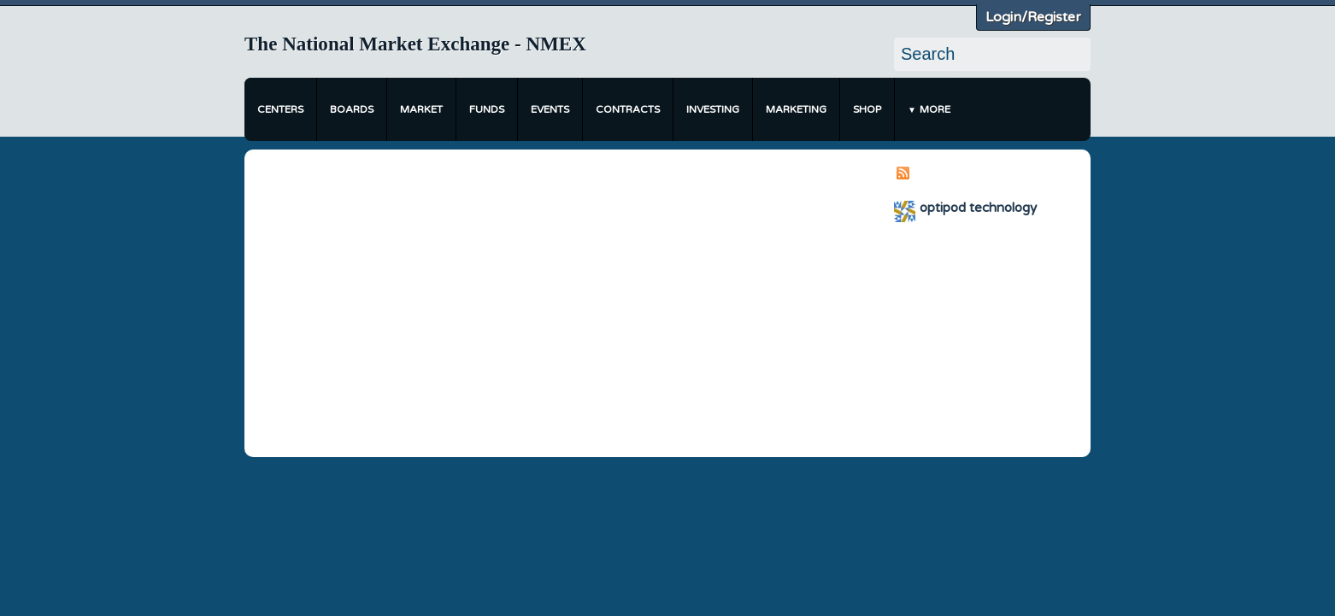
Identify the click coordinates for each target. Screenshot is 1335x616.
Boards (351, 109)
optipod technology (978, 207)
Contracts (628, 109)
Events (550, 109)
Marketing (796, 109)
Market (421, 109)
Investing (712, 109)
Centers (280, 109)
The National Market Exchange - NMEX (415, 44)
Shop (867, 109)
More (935, 109)
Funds (486, 109)
